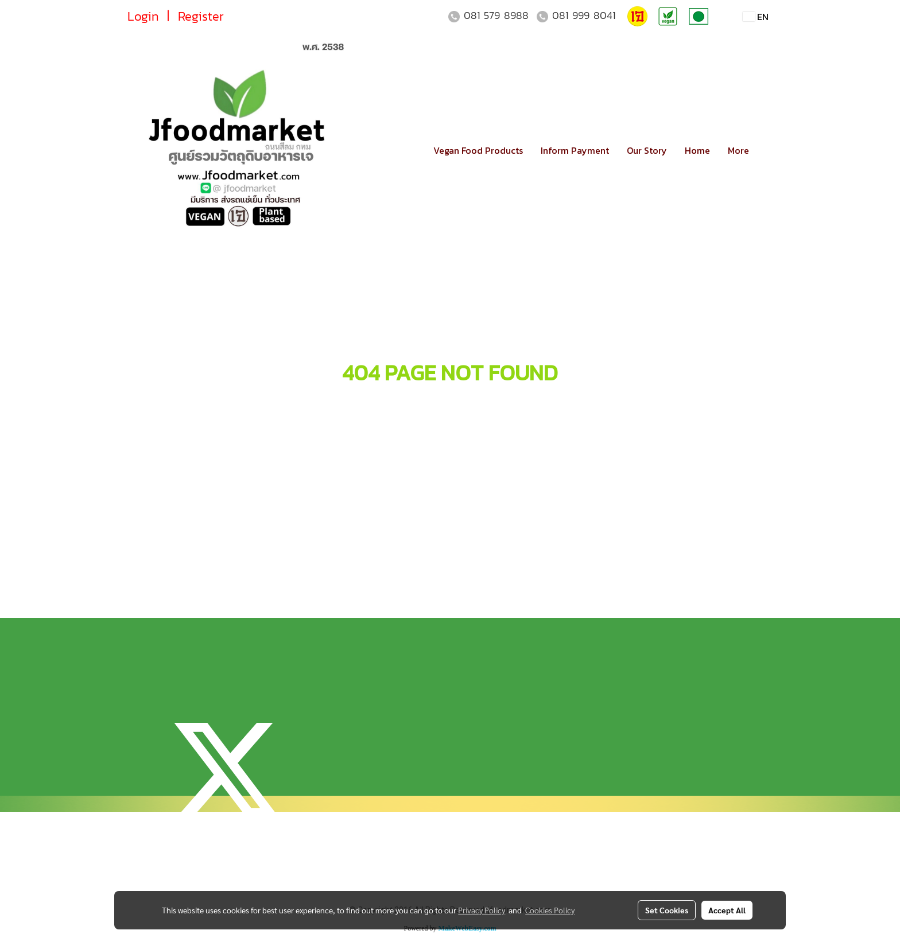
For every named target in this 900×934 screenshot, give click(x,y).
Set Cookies (666, 910)
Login (143, 16)
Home (697, 150)
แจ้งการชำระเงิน (377, 560)
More (738, 150)
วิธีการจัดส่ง (371, 580)
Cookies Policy (550, 910)
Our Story (647, 150)
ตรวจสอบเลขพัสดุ (384, 599)
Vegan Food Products (478, 150)
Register (201, 16)
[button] (768, 150)
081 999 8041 (583, 15)
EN (756, 17)
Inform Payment (575, 150)
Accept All (727, 910)
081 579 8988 (496, 15)
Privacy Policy (481, 910)
